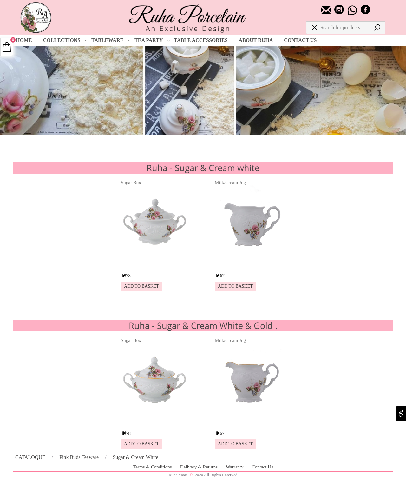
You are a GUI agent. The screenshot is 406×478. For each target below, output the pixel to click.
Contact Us (262, 466)
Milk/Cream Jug (230, 182)
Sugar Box (131, 182)
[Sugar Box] (156, 264)
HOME (24, 40)
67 (222, 275)
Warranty (235, 466)
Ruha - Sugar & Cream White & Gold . (203, 325)
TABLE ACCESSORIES (200, 40)
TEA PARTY (152, 40)
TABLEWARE (111, 40)
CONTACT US (300, 40)
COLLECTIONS (65, 40)
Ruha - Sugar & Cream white (203, 168)
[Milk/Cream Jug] (249, 264)
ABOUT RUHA (256, 40)
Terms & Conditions (153, 466)
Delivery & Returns (199, 466)
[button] (141, 286)
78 (128, 275)
